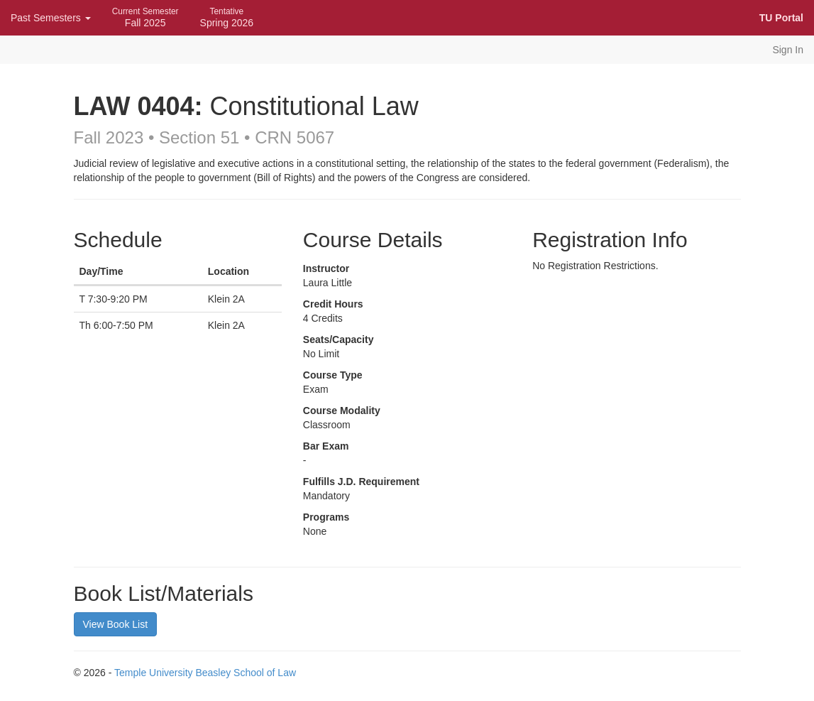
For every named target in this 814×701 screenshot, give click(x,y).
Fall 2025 (145, 17)
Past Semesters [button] (51, 17)
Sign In (787, 49)
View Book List (115, 624)
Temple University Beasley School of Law (205, 672)
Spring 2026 (227, 17)
